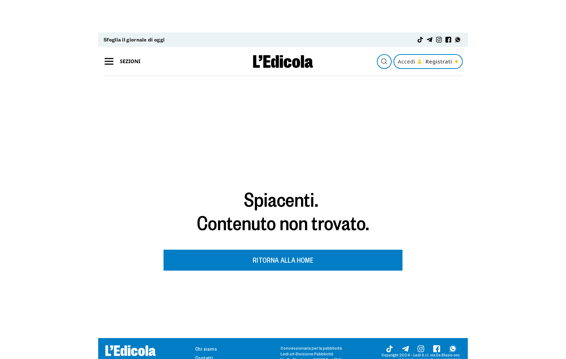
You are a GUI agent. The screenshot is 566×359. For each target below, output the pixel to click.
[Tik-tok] (420, 40)
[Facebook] (448, 40)
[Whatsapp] (457, 40)
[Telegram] (429, 40)
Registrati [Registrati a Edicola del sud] (443, 61)
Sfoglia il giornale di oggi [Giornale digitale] (134, 39)
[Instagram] (439, 40)
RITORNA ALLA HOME (283, 259)
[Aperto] (109, 61)
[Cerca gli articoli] (384, 61)
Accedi (410, 61)
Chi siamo (206, 349)
